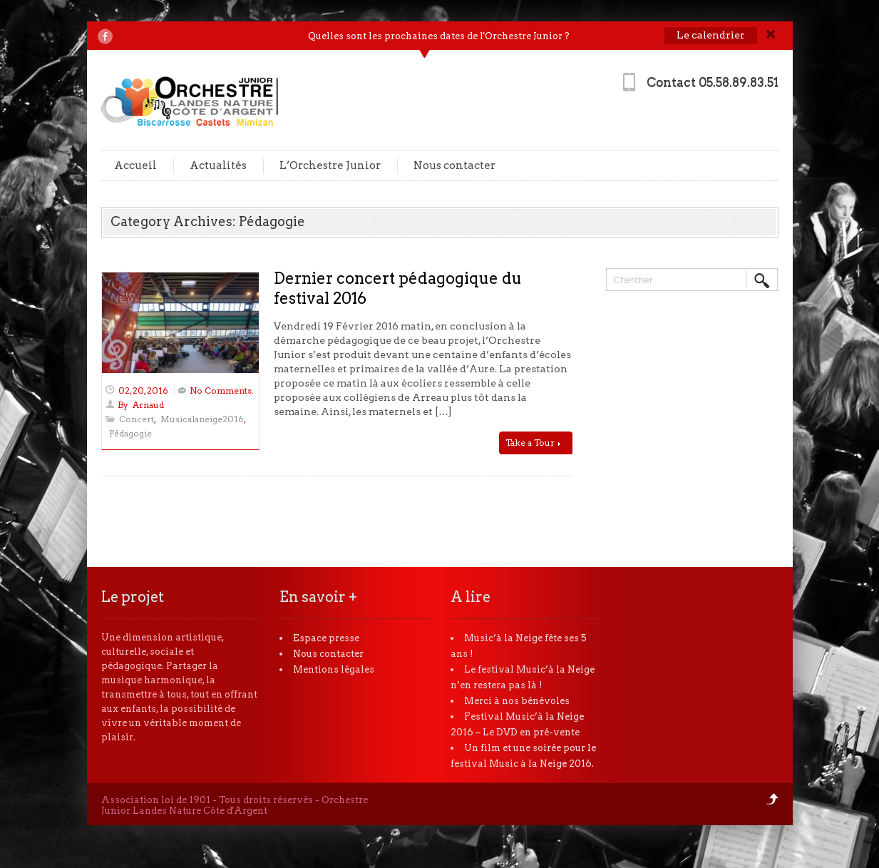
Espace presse (326, 638)
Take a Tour (532, 442)
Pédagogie (130, 433)
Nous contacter (454, 165)
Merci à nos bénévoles (517, 700)
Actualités (218, 165)
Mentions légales (333, 669)
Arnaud (148, 404)
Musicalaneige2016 (202, 419)
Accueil (135, 165)
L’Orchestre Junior (330, 165)
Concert (136, 419)
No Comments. (222, 390)
